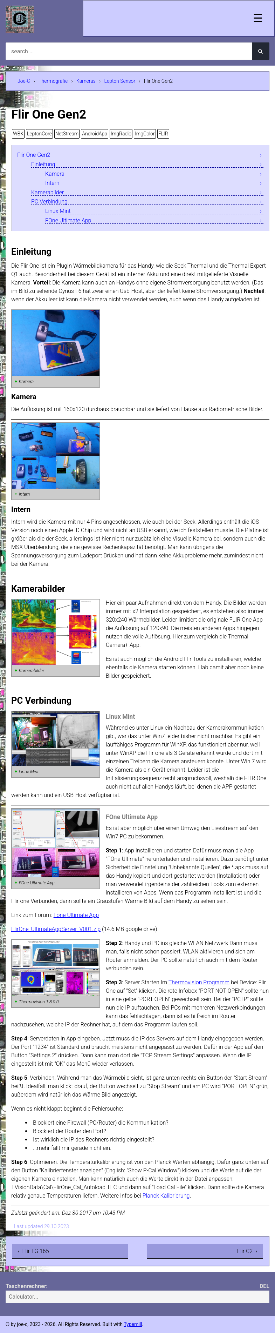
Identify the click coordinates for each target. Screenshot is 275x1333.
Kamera (54, 174)
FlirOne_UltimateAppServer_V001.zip (56, 929)
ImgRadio (121, 133)
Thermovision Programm (199, 982)
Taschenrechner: (27, 1286)
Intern (52, 183)
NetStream (66, 133)
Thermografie (53, 81)
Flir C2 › (247, 1251)
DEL (264, 1286)
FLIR (163, 133)
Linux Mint (58, 211)
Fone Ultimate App (76, 915)
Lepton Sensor (120, 81)
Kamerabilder (47, 193)
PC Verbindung (49, 202)
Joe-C (24, 81)
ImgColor (145, 133)
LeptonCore (39, 133)
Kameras (86, 81)
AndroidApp (94, 133)
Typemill (133, 1324)
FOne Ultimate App (68, 221)
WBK (18, 133)
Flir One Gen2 (33, 155)
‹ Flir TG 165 (33, 1251)
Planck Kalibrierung (166, 1195)
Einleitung (43, 165)
